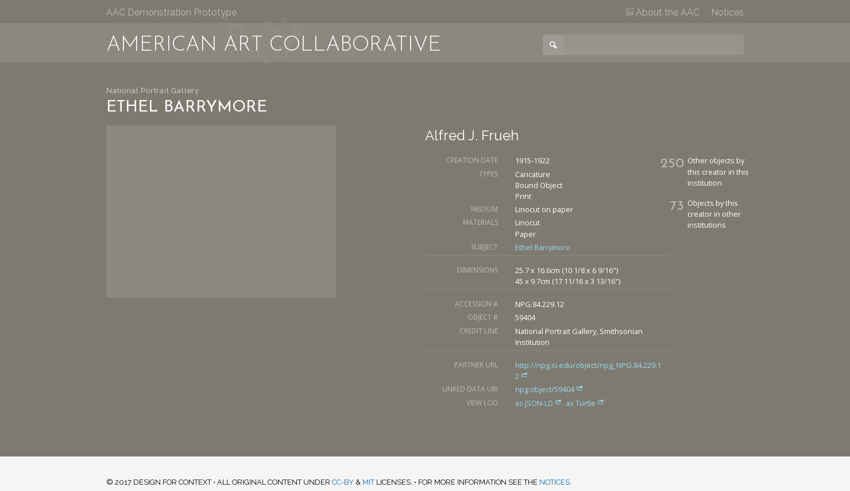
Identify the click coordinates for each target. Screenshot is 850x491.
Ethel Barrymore (542, 247)
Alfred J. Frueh (472, 135)
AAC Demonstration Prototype (171, 12)
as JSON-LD (539, 403)
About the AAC (663, 12)
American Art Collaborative (273, 45)
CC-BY (343, 482)
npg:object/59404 (549, 389)
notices (554, 482)
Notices (727, 12)
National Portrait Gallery (152, 90)
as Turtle (585, 403)
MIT (368, 482)
